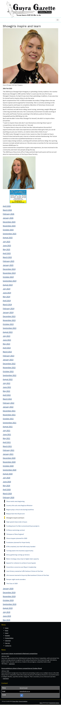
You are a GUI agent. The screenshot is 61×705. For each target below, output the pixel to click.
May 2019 (6, 620)
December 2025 (9, 222)
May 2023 (6, 344)
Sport (6, 633)
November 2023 (9, 320)
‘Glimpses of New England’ (15, 534)
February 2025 (8, 261)
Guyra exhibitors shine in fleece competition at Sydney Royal (21, 668)
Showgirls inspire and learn (15, 518)
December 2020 (9, 458)
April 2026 (7, 206)
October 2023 (8, 324)
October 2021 (8, 418)
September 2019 (9, 604)
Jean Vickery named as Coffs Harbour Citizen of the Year (24, 571)
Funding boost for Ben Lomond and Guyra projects (22, 526)
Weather (7, 635)
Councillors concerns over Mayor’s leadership (21, 567)
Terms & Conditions (23, 701)
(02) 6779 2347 (24, 688)
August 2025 (8, 237)
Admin (41, 703)
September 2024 (9, 281)
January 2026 (8, 218)
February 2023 (8, 356)
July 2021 (6, 430)
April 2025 (7, 253)
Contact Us (8, 645)
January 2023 (8, 359)
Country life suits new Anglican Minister (19, 505)
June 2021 (7, 434)
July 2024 (6, 289)
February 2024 (8, 308)
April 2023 (7, 348)
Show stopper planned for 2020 (16, 538)
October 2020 (8, 466)
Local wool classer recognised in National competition (19, 653)
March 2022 (7, 399)
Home (6, 628)
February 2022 (8, 403)
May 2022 (6, 391)
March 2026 (7, 210)
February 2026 (8, 214)
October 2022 (8, 371)
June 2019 (7, 616)
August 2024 (8, 285)
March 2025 (7, 257)
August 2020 (8, 474)
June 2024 (7, 293)
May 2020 (6, 485)
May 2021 (6, 438)
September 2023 (9, 328)
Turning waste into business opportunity (19, 551)
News (6, 630)
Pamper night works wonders (16, 579)
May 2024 (6, 296)
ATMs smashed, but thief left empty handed (20, 546)
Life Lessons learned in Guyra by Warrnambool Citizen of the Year (27, 575)
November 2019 (9, 596)
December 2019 (9, 592)
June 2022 (7, 387)
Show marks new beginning (15, 501)
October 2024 (8, 277)
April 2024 (7, 300)
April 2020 (7, 489)
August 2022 (8, 379)
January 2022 (8, 407)
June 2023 (7, 340)
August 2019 (8, 608)
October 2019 (8, 600)
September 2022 (9, 375)
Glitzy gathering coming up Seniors (18, 555)
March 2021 (7, 446)
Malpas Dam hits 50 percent (15, 514)
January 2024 (8, 312)
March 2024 (7, 304)
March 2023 (7, 351)
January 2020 (8, 588)
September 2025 (9, 233)
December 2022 (9, 363)
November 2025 (9, 226)
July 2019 (6, 612)
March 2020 (7, 493)
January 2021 (8, 454)
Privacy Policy (15, 701)
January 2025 (8, 265)
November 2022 (9, 367)
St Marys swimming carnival (15, 530)
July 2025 (6, 241)
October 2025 (8, 229)
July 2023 (6, 336)
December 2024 (9, 269)
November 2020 (9, 462)
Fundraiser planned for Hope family (18, 542)
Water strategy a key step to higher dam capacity (22, 559)
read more (12, 664)
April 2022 (7, 395)
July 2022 (6, 383)
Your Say (7, 643)
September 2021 (9, 422)
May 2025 (6, 249)
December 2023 (9, 316)
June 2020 (7, 481)
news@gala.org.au (25, 691)
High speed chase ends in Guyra (16, 522)
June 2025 (7, 245)
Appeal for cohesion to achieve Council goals (21, 563)
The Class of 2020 (11, 583)
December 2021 (9, 411)
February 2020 (8, 497)
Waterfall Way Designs (54, 703)
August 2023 (8, 332)
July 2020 (6, 478)
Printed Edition (9, 638)
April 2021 (7, 442)
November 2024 (9, 273)
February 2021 (8, 450)
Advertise (8, 640)
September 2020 (9, 470)
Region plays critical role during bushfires (20, 510)
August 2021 (8, 426)
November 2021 (9, 414)
